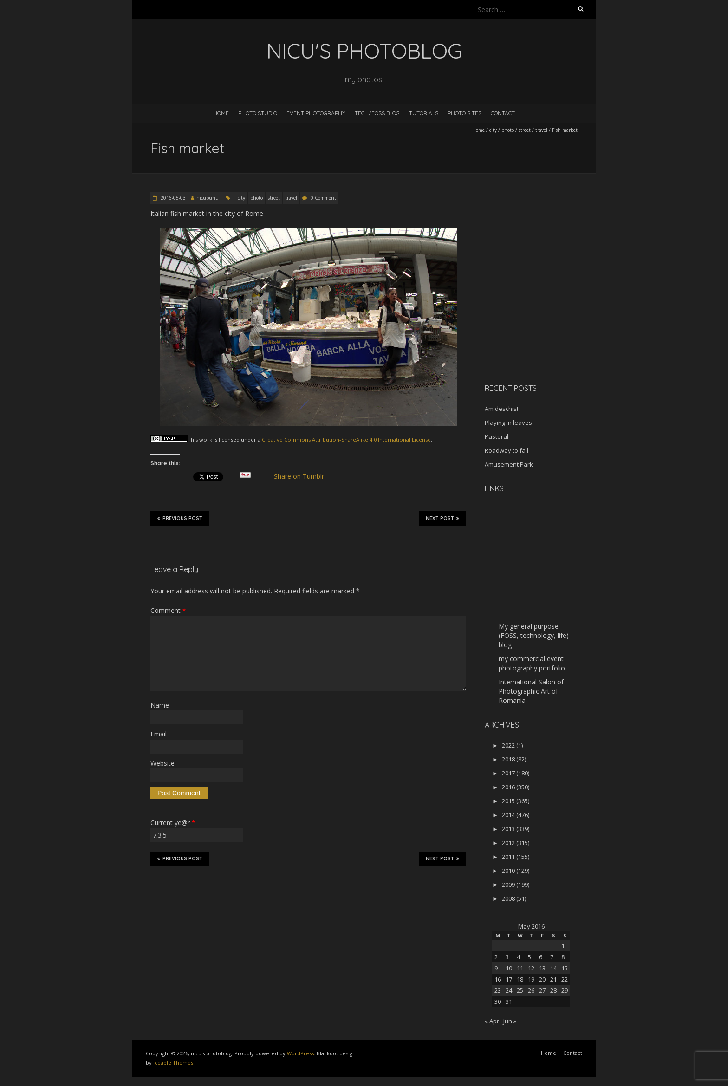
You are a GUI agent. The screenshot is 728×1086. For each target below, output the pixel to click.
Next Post (442, 518)
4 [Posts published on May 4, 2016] (518, 957)
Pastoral (496, 436)
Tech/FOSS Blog (377, 113)
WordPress (300, 1053)
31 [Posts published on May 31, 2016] (509, 1001)
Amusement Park (509, 464)
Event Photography (315, 113)
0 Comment (323, 198)
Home (221, 113)
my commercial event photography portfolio (532, 663)
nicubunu (207, 198)
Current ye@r (172, 822)
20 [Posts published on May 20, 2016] (542, 979)
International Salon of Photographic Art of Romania (531, 691)
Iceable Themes (173, 1062)
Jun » (509, 1021)
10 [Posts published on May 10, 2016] (509, 968)
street (525, 130)
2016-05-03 (172, 198)
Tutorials (423, 113)
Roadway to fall (506, 450)
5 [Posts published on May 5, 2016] (529, 957)
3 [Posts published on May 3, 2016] (507, 957)
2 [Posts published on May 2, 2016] (496, 957)
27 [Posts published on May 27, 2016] (542, 990)
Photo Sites (464, 113)
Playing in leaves (508, 422)
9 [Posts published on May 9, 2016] (496, 968)
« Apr (492, 1021)
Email (158, 733)
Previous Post (179, 518)
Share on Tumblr (303, 476)
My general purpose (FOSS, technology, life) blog (534, 635)
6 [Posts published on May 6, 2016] (540, 957)
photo (507, 130)
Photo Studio (257, 113)
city (493, 130)
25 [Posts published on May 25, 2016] (520, 990)
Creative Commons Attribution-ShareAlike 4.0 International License (346, 439)
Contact (503, 113)
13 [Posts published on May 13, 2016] (542, 968)
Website (162, 763)
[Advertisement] (543, 311)
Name (159, 705)
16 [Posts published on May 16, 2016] (497, 979)
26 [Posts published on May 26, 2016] (531, 990)
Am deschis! (501, 408)
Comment (168, 610)
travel (541, 130)
